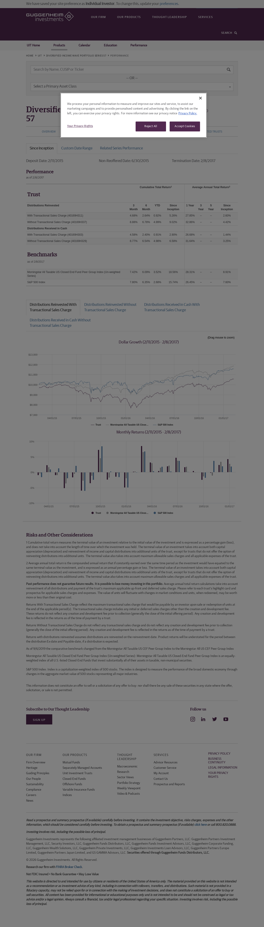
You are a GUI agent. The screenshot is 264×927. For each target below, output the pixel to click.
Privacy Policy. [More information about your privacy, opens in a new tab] (187, 113)
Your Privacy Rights (80, 126)
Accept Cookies (185, 126)
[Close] (200, 98)
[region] (133, 115)
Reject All (150, 126)
